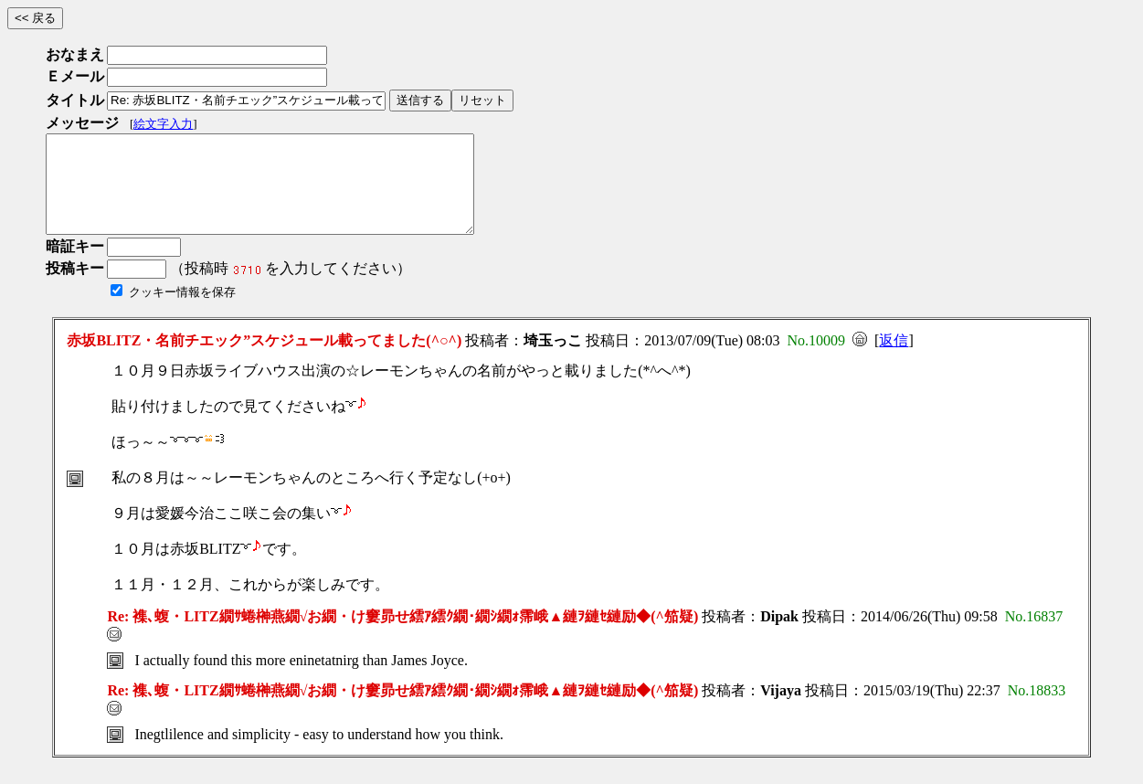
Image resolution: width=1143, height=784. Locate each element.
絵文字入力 (163, 124)
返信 (893, 359)
